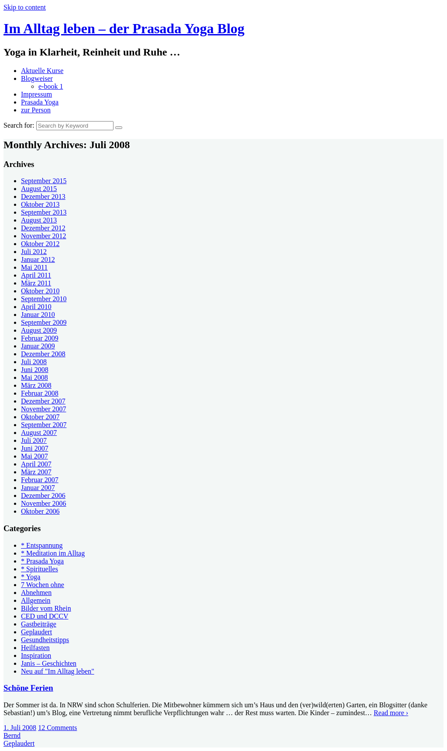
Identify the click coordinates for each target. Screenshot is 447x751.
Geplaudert (36, 632)
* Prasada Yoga (42, 561)
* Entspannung (42, 545)
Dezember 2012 (43, 228)
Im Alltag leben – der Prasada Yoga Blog (123, 28)
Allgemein (36, 600)
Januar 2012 (38, 259)
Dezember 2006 (43, 495)
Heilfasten (35, 647)
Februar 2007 (39, 479)
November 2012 (43, 236)
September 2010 (43, 298)
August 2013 (39, 220)
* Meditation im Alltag (53, 553)
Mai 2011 (34, 267)
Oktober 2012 (40, 243)
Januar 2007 (38, 487)
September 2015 (43, 180)
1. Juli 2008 (19, 727)
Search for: (18, 125)
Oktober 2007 (40, 417)
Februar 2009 (39, 338)
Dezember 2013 (43, 196)
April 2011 (36, 275)
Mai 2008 (34, 377)
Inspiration (36, 655)
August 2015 (39, 188)
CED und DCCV (44, 616)
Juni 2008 (34, 369)
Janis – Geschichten (48, 663)
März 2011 (36, 283)
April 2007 (36, 464)
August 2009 (39, 330)
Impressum (36, 94)
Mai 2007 (34, 456)
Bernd (12, 735)
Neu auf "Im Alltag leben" (57, 671)
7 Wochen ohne (42, 584)
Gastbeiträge (38, 624)
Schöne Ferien (28, 687)
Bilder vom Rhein (46, 608)
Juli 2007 (34, 440)
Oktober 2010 (40, 291)
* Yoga (30, 577)
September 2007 (43, 424)
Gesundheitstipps (45, 639)
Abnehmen (36, 592)
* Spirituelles (39, 569)
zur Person (36, 110)
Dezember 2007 (43, 401)
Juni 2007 (34, 448)
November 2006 (43, 503)
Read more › (391, 712)
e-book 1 (50, 86)
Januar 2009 (38, 346)
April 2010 (36, 306)
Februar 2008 (39, 393)
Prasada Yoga (39, 102)
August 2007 (39, 432)
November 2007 (43, 409)
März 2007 (36, 472)
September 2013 (43, 212)
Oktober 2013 (40, 204)
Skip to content (24, 7)
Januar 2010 (38, 314)
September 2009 (43, 322)
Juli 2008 (34, 361)
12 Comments (57, 727)
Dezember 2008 (43, 354)
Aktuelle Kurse (42, 70)
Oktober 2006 (40, 511)
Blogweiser (37, 78)
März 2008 (36, 385)
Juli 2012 (34, 251)
